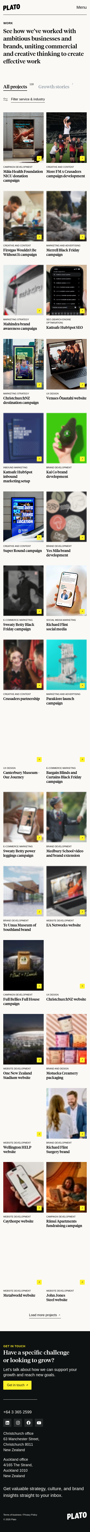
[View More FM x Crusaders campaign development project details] (66, 147)
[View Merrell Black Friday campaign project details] (66, 224)
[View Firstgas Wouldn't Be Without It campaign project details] (23, 224)
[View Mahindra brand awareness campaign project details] (23, 298)
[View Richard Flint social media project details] (66, 598)
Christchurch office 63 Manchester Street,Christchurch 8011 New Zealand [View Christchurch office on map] (21, 1441)
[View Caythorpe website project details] (23, 1195)
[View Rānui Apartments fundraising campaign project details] (66, 1195)
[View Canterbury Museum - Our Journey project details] (23, 748)
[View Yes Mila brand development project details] (66, 524)
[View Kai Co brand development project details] (66, 448)
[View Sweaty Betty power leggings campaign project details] (23, 825)
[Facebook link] (28, 1423)
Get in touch (17, 1385)
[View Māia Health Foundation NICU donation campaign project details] (23, 147)
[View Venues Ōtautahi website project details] (66, 372)
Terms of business (12, 1515)
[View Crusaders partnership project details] (23, 672)
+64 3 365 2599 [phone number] (17, 1412)
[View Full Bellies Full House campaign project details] (23, 973)
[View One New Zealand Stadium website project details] (23, 1047)
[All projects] (18, 87)
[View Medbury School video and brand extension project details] (66, 825)
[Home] (11, 7)
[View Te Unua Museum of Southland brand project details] (23, 899)
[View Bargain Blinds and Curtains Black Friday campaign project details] (66, 748)
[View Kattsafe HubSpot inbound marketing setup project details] (23, 448)
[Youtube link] (39, 1423)
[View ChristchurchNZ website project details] (66, 973)
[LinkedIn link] (7, 1423)
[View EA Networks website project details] (66, 899)
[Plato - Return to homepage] (77, 1516)
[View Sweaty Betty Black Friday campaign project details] (23, 598)
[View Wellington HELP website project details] (23, 1121)
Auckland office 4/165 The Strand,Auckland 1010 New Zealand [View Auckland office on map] (18, 1467)
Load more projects (45, 1315)
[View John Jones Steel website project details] (66, 1269)
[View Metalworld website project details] (23, 1269)
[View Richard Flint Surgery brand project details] (66, 1121)
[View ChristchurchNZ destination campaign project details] (23, 372)
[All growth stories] (55, 87)
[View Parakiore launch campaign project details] (66, 672)
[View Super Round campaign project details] (23, 524)
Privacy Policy (30, 1515)
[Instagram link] (18, 1423)
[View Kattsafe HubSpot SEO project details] (66, 298)
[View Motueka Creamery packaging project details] (66, 1047)
